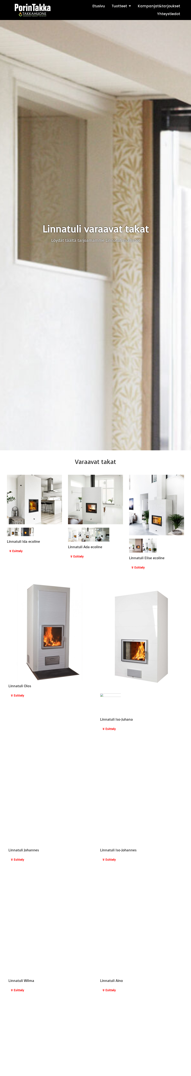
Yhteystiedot (168, 13)
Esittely (17, 551)
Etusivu (98, 6)
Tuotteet (121, 6)
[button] (34, 551)
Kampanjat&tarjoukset (159, 6)
